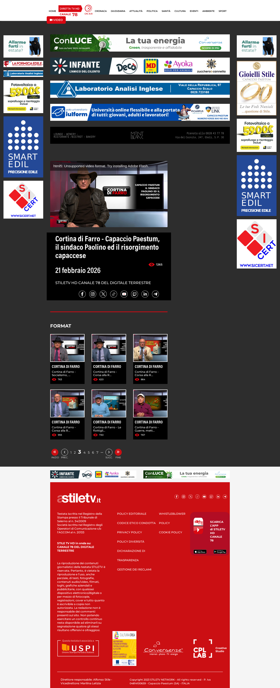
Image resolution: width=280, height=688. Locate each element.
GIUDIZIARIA (118, 11)
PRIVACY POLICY (129, 532)
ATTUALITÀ (135, 11)
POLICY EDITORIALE (131, 513)
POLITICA (152, 11)
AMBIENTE (208, 11)
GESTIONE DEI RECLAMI (134, 569)
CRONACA (101, 11)
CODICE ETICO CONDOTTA (136, 523)
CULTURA (180, 11)
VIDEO (56, 20)
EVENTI (194, 11)
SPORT (223, 11)
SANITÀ (166, 11)
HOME (52, 11)
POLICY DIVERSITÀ (130, 541)
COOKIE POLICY (170, 532)
